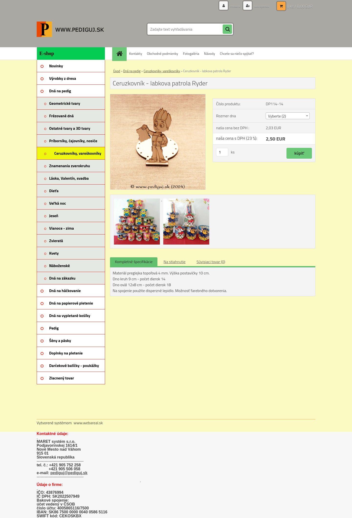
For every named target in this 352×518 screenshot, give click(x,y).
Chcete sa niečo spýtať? (237, 53)
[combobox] (287, 115)
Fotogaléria (191, 53)
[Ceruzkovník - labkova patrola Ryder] (157, 96)
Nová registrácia (257, 6)
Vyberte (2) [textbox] (277, 116)
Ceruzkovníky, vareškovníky (162, 71)
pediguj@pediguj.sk (69, 473)
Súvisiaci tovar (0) (211, 262)
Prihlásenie (224, 6)
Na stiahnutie (175, 262)
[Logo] (70, 29)
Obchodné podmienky (162, 53)
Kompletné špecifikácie (134, 262)
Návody (209, 53)
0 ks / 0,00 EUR (299, 6)
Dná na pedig (132, 71)
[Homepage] (121, 53)
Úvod (116, 71)
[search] (227, 29)
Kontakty (135, 53)
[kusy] (222, 152)
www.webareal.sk (88, 423)
